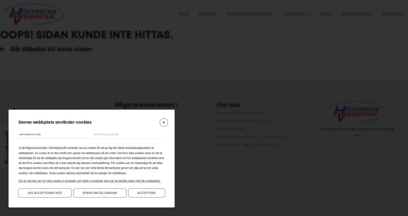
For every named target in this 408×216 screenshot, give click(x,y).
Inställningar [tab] (110, 134)
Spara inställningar (99, 193)
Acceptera (147, 193)
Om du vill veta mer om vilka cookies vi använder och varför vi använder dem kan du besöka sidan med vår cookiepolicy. (89, 180)
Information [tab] (33, 134)
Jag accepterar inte (45, 193)
